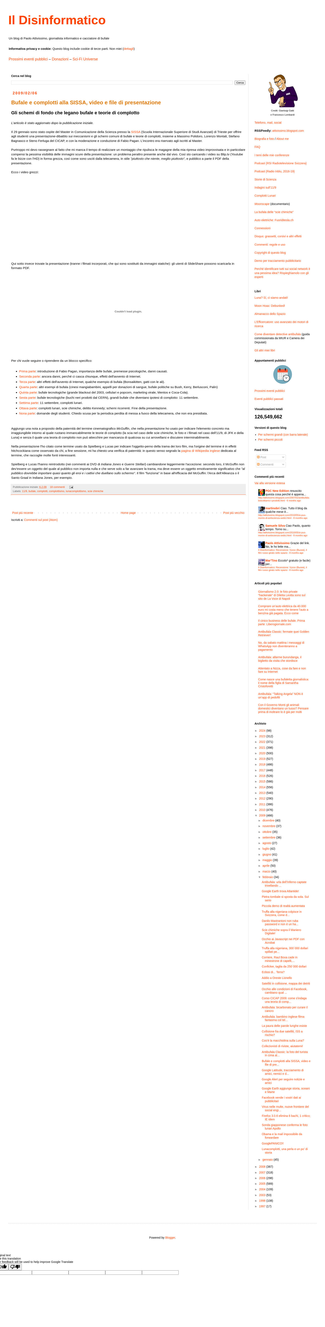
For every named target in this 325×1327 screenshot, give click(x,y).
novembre (269, 826)
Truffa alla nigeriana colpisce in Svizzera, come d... (282, 913)
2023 (262, 736)
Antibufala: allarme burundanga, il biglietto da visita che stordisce (280, 659)
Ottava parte (28, 408)
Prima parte (27, 371)
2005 (262, 1183)
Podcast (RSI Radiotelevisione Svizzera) (281, 163)
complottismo (56, 491)
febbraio (268, 877)
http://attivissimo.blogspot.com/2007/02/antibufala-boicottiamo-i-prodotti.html (284, 499)
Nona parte (27, 413)
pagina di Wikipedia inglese (200, 450)
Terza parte (27, 382)
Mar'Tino (272, 560)
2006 (262, 1178)
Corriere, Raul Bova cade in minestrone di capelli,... (279, 959)
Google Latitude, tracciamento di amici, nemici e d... (283, 1072)
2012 (262, 798)
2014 (262, 787)
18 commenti (57, 487)
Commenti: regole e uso (270, 244)
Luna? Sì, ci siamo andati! (271, 297)
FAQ (257, 147)
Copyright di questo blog (270, 252)
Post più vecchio (233, 512)
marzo (266, 871)
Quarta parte (28, 387)
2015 (262, 781)
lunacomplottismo (76, 491)
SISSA (135, 132)
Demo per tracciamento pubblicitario (278, 260)
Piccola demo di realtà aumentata (283, 906)
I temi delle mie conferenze (272, 155)
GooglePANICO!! (273, 1143)
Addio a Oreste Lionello (277, 978)
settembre (269, 837)
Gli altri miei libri (265, 350)
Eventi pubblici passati (269, 399)
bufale (32, 491)
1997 (262, 1206)
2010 (262, 810)
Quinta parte (28, 392)
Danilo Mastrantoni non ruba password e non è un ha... (280, 922)
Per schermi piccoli (270, 439)
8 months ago (300, 518)
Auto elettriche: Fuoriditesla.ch (274, 220)
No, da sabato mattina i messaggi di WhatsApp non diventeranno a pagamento (281, 646)
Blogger (170, 1237)
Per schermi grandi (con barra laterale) (283, 434)
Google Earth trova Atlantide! (280, 891)
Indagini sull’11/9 (265, 187)
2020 (262, 753)
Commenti (265, 464)
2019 (262, 758)
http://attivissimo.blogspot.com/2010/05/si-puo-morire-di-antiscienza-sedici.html (282, 516)
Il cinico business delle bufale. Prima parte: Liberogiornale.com (281, 622)
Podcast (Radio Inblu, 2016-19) (275, 171)
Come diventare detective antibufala (278, 334)
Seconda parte (29, 376)
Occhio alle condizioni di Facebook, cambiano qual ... (284, 990)
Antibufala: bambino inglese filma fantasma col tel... (283, 1018)
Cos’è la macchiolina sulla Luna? (283, 1040)
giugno (267, 854)
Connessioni (262, 228)
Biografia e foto (264, 138)
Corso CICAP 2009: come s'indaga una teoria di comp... (284, 1000)
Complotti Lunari (265, 195)
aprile (266, 865)
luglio (266, 848)
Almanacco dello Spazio (270, 314)
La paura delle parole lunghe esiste (284, 1025)
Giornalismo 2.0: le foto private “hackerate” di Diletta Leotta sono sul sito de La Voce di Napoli (282, 595)
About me (282, 138)
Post (261, 457)
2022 (262, 741)
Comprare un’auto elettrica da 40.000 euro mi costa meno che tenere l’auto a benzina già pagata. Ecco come (283, 609)
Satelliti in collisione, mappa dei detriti (286, 983)
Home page (128, 512)
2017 (262, 770)
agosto (267, 843)
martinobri (273, 508)
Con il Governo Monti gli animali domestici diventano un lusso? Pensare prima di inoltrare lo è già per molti (283, 708)
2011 (262, 804)
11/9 (24, 491)
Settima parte (28, 403)
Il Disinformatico (57, 20)
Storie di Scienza (265, 179)
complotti (42, 491)
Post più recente (22, 512)
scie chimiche (95, 491)
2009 (262, 815)
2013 (262, 792)
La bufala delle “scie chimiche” (274, 212)
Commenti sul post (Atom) (41, 520)
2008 (262, 1166)
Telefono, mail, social (268, 122)
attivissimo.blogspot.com (288, 130)
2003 (262, 1195)
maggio (267, 860)
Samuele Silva (275, 525)
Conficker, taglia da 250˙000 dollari (284, 966)
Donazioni (60, 59)
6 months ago (294, 500)
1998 (262, 1200)
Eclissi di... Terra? (273, 972)
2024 (262, 730)
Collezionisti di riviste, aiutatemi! (282, 1046)
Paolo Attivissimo (278, 543)
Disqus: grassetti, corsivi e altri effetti (278, 236)
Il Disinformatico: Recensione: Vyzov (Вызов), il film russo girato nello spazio (282, 551)
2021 (262, 747)
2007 (262, 1172)
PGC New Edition (277, 490)
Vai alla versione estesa (270, 483)
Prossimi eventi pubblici (28, 59)
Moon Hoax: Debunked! (270, 305)
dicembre (268, 820)
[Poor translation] (15, 1267)
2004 (262, 1189)
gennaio (268, 1159)
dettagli (128, 48)
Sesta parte (27, 397)
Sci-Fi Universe (85, 59)
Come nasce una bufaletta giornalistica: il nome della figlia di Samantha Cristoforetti (283, 683)
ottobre (267, 831)
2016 (262, 775)
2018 (262, 764)
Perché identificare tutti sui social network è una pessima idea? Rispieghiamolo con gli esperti (282, 273)
